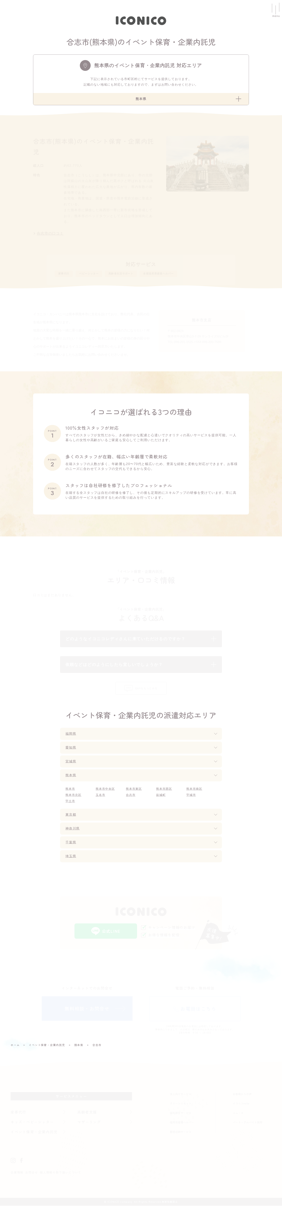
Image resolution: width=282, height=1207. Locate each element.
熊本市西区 (164, 790)
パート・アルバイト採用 (247, 1124)
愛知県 (70, 749)
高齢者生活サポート (133, 274)
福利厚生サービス (180, 1114)
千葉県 (70, 843)
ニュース (238, 1114)
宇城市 (191, 796)
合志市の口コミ (50, 234)
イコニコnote (241, 1105)
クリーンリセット (180, 1105)
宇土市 (70, 802)
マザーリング (89, 1123)
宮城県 (70, 762)
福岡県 (70, 735)
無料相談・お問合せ (87, 1009)
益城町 (161, 796)
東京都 (70, 816)
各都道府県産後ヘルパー (178, 274)
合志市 (130, 796)
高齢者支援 (87, 1113)
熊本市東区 (134, 790)
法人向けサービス (180, 1095)
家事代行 (65, 274)
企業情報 (17, 1174)
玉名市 (100, 796)
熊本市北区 (73, 796)
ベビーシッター (94, 274)
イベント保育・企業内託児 (34, 1133)
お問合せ (31, 1174)
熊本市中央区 (105, 790)
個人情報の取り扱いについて (60, 1174)
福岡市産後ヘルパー (182, 1124)
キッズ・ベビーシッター (32, 1123)
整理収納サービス (180, 1133)
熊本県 (70, 776)
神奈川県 (72, 830)
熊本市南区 (194, 790)
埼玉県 (70, 857)
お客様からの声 (242, 1095)
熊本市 (70, 790)
